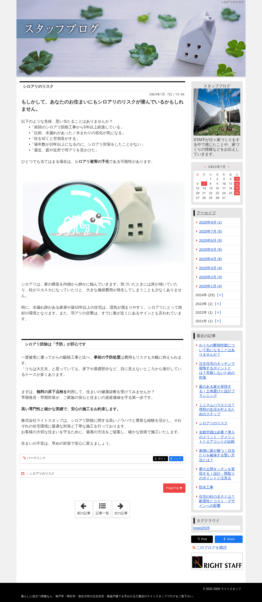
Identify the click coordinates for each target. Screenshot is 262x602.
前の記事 (84, 508)
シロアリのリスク (213, 423)
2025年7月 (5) (210, 231)
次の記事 (122, 508)
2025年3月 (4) (210, 268)
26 (237, 193)
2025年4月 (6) (210, 259)
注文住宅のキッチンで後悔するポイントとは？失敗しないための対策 (217, 370)
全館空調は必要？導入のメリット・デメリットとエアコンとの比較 (217, 436)
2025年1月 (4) (210, 286)
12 (237, 184)
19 (237, 188)
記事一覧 (102, 513)
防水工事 (206, 487)
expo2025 (202, 528)
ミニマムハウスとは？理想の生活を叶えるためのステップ (217, 409)
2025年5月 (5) (210, 249)
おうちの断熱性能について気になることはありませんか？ (217, 349)
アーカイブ (206, 213)
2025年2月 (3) (210, 277)
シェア (178, 459)
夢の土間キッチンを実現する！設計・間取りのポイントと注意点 (217, 473)
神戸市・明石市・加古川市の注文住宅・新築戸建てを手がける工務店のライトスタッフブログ (131, 38)
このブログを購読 (211, 548)
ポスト (162, 459)
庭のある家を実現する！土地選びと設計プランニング (217, 391)
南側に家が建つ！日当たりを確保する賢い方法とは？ (217, 455)
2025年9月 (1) (210, 222)
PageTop (172, 488)
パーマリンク (36, 458)
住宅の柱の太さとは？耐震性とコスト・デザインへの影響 (217, 501)
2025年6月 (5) (210, 240)
